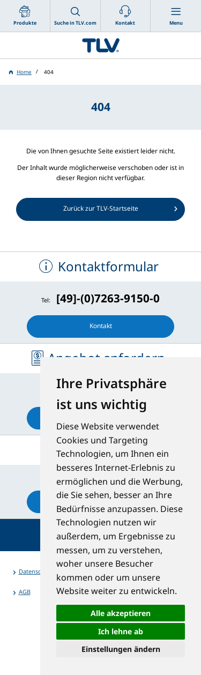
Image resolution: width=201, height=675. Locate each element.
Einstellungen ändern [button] (120, 649)
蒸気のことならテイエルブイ (100, 45)
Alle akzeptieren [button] (121, 613)
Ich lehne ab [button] (120, 631)
